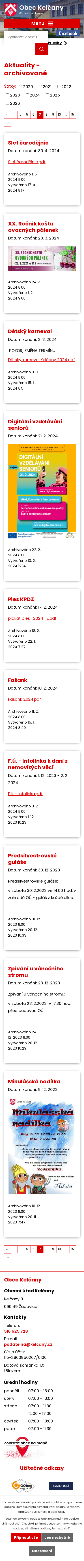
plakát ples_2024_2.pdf (32, 618)
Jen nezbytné (57, 1537)
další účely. (58, 1512)
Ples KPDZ (21, 599)
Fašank (17, 680)
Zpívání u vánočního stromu (35, 972)
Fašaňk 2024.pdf (24, 699)
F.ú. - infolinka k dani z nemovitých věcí (38, 764)
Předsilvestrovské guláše (32, 859)
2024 (35, 95)
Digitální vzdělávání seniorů (35, 425)
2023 (15, 95)
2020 (28, 86)
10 (59, 115)
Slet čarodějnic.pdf (26, 162)
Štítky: (10, 86)
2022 (66, 86)
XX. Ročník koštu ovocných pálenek (33, 227)
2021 (47, 86)
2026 (15, 103)
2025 (55, 95)
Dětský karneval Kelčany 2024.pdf (41, 359)
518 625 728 (16, 1331)
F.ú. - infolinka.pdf (25, 794)
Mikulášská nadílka (34, 1081)
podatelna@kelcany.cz (28, 1344)
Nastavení (42, 1550)
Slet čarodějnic (28, 142)
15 (72, 115)
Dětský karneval (30, 331)
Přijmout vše (26, 1537)
